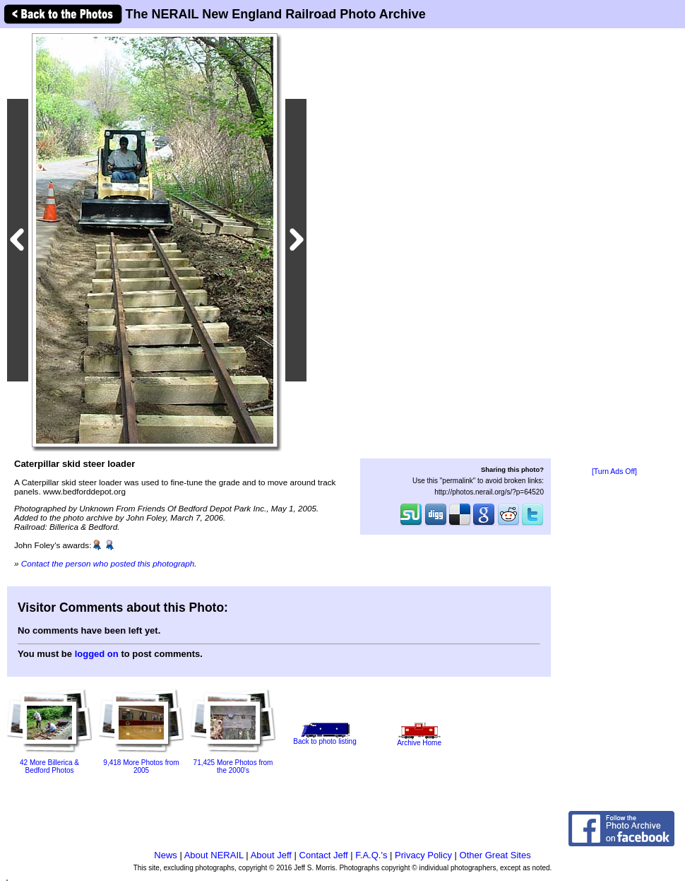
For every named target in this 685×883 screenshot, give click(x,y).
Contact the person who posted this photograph (108, 563)
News (165, 855)
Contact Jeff (323, 855)
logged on (97, 653)
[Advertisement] (614, 249)
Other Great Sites (495, 855)
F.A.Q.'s (371, 855)
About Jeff (271, 855)
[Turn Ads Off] (614, 471)
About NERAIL (214, 855)
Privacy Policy (423, 855)
